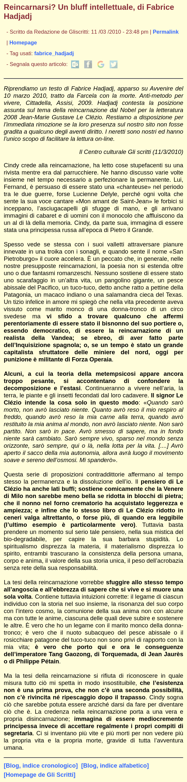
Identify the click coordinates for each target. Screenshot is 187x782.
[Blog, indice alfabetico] (115, 765)
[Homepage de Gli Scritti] (39, 774)
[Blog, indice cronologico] (41, 765)
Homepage (23, 43)
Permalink (166, 32)
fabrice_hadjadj (54, 53)
